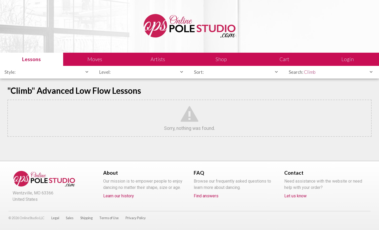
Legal (55, 218)
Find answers (206, 195)
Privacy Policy (136, 218)
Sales (69, 218)
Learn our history (118, 195)
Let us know (295, 195)
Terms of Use (109, 218)
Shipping (86, 218)
